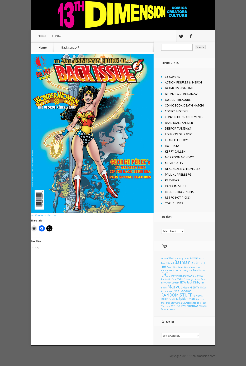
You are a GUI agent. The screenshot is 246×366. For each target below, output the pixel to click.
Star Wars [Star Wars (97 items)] (175, 303)
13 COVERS (172, 76)
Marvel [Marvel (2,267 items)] (174, 286)
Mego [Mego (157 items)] (186, 287)
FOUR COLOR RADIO (178, 134)
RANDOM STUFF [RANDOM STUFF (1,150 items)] (176, 295)
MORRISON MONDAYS (179, 157)
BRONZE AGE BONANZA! (181, 94)
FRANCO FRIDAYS (177, 140)
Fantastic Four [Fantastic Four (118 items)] (168, 279)
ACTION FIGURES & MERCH (183, 82)
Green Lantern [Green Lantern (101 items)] (172, 282)
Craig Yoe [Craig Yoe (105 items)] (187, 270)
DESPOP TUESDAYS (178, 128)
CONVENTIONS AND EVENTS (184, 117)
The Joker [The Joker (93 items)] (165, 306)
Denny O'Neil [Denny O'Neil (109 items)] (175, 275)
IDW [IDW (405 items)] (183, 282)
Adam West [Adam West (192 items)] (168, 258)
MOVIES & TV (174, 163)
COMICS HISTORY (176, 111)
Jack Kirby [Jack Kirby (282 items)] (193, 282)
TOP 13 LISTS (174, 203)
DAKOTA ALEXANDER (179, 123)
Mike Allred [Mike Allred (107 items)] (167, 291)
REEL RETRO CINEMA (179, 192)
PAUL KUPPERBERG (178, 174)
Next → (52, 215)
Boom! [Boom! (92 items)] (170, 267)
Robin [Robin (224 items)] (164, 299)
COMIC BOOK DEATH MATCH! (184, 105)
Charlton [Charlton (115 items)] (177, 270)
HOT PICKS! (172, 146)
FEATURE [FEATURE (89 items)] (181, 279)
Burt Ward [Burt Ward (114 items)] (178, 267)
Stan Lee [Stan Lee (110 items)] (199, 298)
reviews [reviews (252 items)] (198, 295)
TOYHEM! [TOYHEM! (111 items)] (175, 306)
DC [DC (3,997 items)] (164, 274)
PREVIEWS (172, 180)
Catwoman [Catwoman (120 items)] (167, 270)
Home (43, 47)
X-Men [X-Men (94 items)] (173, 309)
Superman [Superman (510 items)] (188, 302)
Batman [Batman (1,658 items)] (182, 262)
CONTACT (58, 36)
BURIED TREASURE (178, 100)
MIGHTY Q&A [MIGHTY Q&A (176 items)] (198, 287)
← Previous (38, 215)
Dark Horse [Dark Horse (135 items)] (199, 270)
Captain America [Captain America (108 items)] (192, 267)
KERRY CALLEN (175, 151)
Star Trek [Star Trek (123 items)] (165, 302)
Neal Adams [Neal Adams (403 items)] (182, 291)
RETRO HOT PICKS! (177, 197)
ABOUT (42, 36)
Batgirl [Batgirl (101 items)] (170, 263)
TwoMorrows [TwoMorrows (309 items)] (190, 306)
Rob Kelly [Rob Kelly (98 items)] (173, 299)
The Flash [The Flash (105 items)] (201, 302)
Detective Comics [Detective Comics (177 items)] (193, 275)
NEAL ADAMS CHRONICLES (182, 169)
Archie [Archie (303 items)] (194, 258)
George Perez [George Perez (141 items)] (192, 279)
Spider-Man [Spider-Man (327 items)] (187, 299)
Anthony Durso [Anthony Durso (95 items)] (182, 258)
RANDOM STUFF (176, 186)
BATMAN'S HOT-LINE (179, 88)
